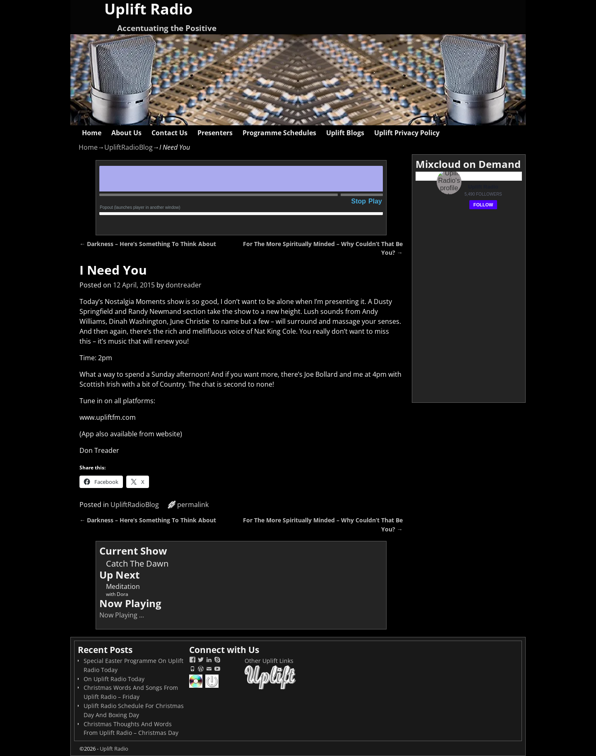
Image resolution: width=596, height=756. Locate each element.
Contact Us (169, 132)
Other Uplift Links (269, 661)
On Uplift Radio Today (114, 679)
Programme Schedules (279, 132)
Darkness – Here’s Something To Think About (147, 244)
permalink (193, 504)
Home (91, 132)
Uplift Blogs (345, 132)
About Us (126, 132)
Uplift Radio (114, 748)
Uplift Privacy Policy (407, 132)
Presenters (215, 132)
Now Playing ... (121, 615)
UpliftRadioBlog (128, 147)
